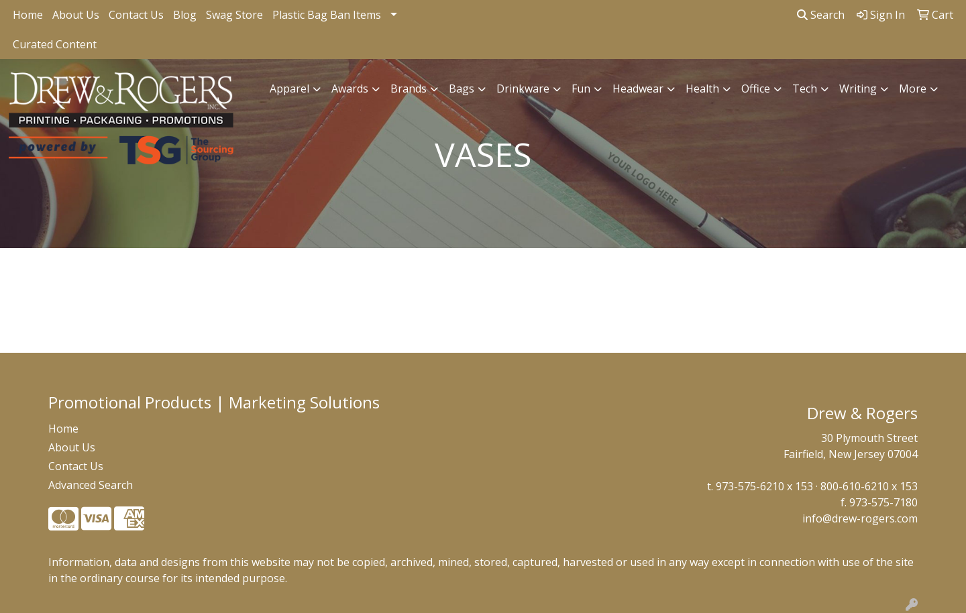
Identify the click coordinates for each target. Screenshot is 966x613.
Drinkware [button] (522, 88)
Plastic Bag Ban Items (326, 14)
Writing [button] (858, 88)
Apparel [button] (289, 88)
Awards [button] (349, 88)
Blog (185, 14)
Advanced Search (90, 485)
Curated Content (55, 44)
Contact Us (136, 14)
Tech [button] (804, 88)
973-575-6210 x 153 (764, 486)
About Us (75, 14)
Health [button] (702, 88)
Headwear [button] (637, 88)
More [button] (912, 88)
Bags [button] (461, 88)
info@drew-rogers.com (860, 518)
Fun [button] (581, 88)
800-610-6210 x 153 (869, 486)
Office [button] (755, 88)
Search (821, 14)
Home (28, 14)
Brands (408, 88)
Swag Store (234, 14)
